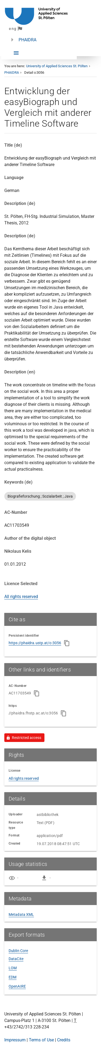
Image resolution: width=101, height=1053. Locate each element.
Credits (63, 1039)
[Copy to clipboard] (67, 643)
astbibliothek (47, 814)
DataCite (16, 959)
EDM (12, 977)
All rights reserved (21, 596)
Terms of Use (41, 1039)
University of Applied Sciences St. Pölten (57, 66)
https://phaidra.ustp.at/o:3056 (35, 643)
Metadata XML (21, 914)
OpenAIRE (17, 986)
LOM (13, 968)
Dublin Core (18, 951)
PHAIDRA (27, 39)
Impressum (15, 1039)
